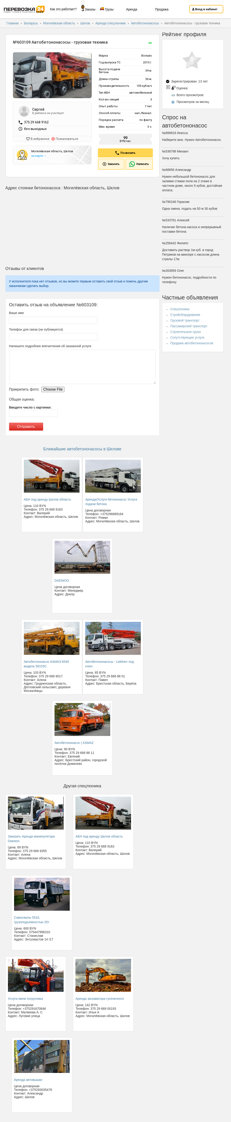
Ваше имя (16, 313)
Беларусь (31, 23)
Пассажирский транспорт (188, 326)
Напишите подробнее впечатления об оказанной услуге (50, 346)
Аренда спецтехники (111, 23)
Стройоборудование (185, 315)
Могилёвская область (59, 23)
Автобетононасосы (145, 23)
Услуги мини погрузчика (25, 998)
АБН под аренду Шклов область (47, 499)
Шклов (85, 23)
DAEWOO (62, 580)
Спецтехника (179, 309)
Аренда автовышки (28, 1080)
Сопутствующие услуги (187, 337)
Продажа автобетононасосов (191, 343)
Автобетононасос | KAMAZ (74, 743)
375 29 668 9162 (36, 122)
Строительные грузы (185, 332)
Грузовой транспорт (184, 320)
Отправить (26, 427)
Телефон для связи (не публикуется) (36, 329)
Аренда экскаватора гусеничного (99, 998)
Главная (13, 23)
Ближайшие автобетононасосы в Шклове (82, 449)
